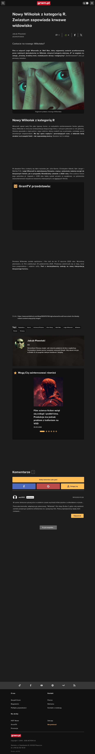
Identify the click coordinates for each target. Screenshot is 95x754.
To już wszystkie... (48, 527)
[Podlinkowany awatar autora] (20, 344)
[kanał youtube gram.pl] (42, 685)
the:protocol (52, 724)
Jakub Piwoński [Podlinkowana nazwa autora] (36, 340)
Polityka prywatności (18, 708)
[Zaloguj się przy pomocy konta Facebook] (24, 486)
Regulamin (15, 704)
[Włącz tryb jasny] (85, 3)
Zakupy (50, 720)
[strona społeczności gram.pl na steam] (64, 685)
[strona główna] (44, 3)
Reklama (51, 704)
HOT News (15, 720)
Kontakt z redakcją (55, 708)
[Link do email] (28, 345)
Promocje (14, 728)
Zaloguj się (74, 486)
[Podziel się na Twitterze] (81, 35)
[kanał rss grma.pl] (74, 685)
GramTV (14, 724)
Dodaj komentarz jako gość (48, 480)
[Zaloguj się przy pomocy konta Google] (48, 486)
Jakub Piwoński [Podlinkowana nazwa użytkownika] (19, 34)
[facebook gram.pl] (31, 685)
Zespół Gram (16, 700)
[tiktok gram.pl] (20, 685)
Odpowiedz (77, 516)
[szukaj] (3, 3)
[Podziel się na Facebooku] (75, 35)
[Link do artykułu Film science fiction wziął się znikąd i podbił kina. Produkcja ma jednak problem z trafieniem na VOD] (48, 402)
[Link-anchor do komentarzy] (57, 35)
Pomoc (50, 700)
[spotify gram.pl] (53, 685)
